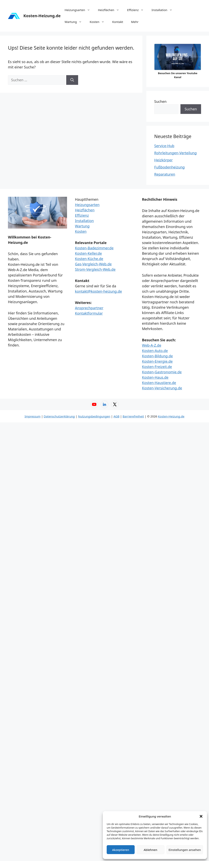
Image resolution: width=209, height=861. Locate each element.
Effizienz (137, 10)
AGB (116, 416)
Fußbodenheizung (169, 167)
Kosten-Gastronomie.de (162, 372)
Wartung (75, 22)
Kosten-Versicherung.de (162, 388)
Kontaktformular (89, 313)
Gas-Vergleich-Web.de (93, 264)
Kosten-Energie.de (157, 361)
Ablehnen (150, 850)
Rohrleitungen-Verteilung (175, 152)
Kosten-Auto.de (155, 350)
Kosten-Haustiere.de (159, 382)
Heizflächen (110, 10)
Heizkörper (163, 160)
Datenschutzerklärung (59, 416)
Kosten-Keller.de (88, 253)
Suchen (160, 101)
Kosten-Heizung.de (42, 15)
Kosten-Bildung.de (157, 356)
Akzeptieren (120, 850)
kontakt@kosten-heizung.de (98, 291)
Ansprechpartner (89, 308)
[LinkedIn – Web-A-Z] (104, 404)
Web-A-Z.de (151, 345)
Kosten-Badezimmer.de (94, 248)
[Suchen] (72, 80)
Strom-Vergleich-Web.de (95, 269)
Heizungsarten (79, 10)
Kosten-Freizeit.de (157, 366)
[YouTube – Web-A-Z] (94, 404)
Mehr (135, 22)
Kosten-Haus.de (155, 377)
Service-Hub (164, 145)
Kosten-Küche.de (89, 258)
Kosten (99, 22)
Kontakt (117, 22)
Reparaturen (164, 174)
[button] (201, 816)
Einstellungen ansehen (185, 850)
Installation (163, 10)
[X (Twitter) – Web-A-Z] (115, 404)
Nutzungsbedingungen (94, 416)
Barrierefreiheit (133, 416)
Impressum (32, 416)
